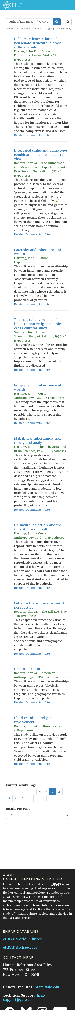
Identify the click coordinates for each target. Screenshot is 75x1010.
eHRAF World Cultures (22, 939)
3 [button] (9, 798)
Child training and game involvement (34, 720)
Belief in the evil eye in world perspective (39, 605)
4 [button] (16, 798)
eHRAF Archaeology (20, 947)
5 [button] (23, 798)
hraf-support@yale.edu (24, 997)
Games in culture (28, 669)
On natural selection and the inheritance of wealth (38, 527)
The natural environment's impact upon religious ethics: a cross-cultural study (40, 324)
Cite (47, 135)
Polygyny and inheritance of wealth (37, 387)
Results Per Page (18, 809)
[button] (36, 798)
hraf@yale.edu (47, 987)
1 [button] (52, 791)
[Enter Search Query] (29, 21)
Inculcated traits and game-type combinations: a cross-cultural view (40, 155)
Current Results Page (21, 785)
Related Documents (28, 135)
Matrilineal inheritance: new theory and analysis (37, 440)
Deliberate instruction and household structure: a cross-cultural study (38, 43)
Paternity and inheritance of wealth (37, 252)
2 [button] (59, 791)
